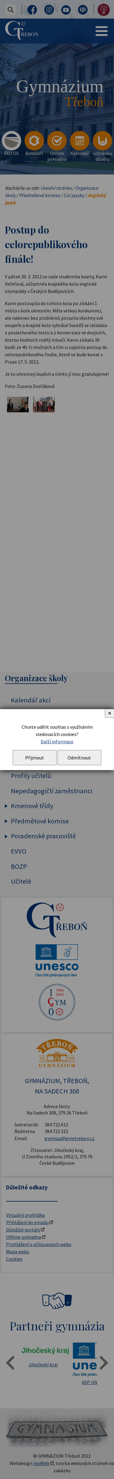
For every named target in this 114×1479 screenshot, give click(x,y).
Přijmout (34, 758)
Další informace (57, 741)
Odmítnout (79, 758)
